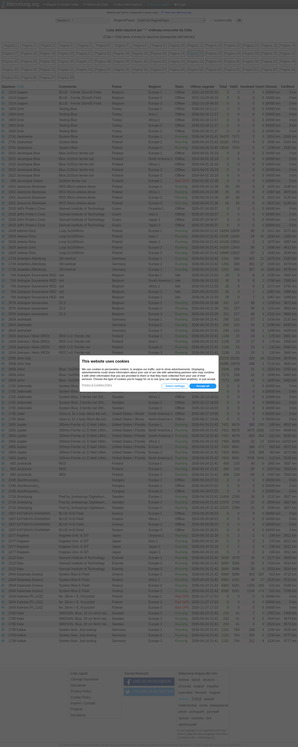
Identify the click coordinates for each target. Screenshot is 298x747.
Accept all (202, 386)
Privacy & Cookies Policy (97, 385)
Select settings (175, 386)
